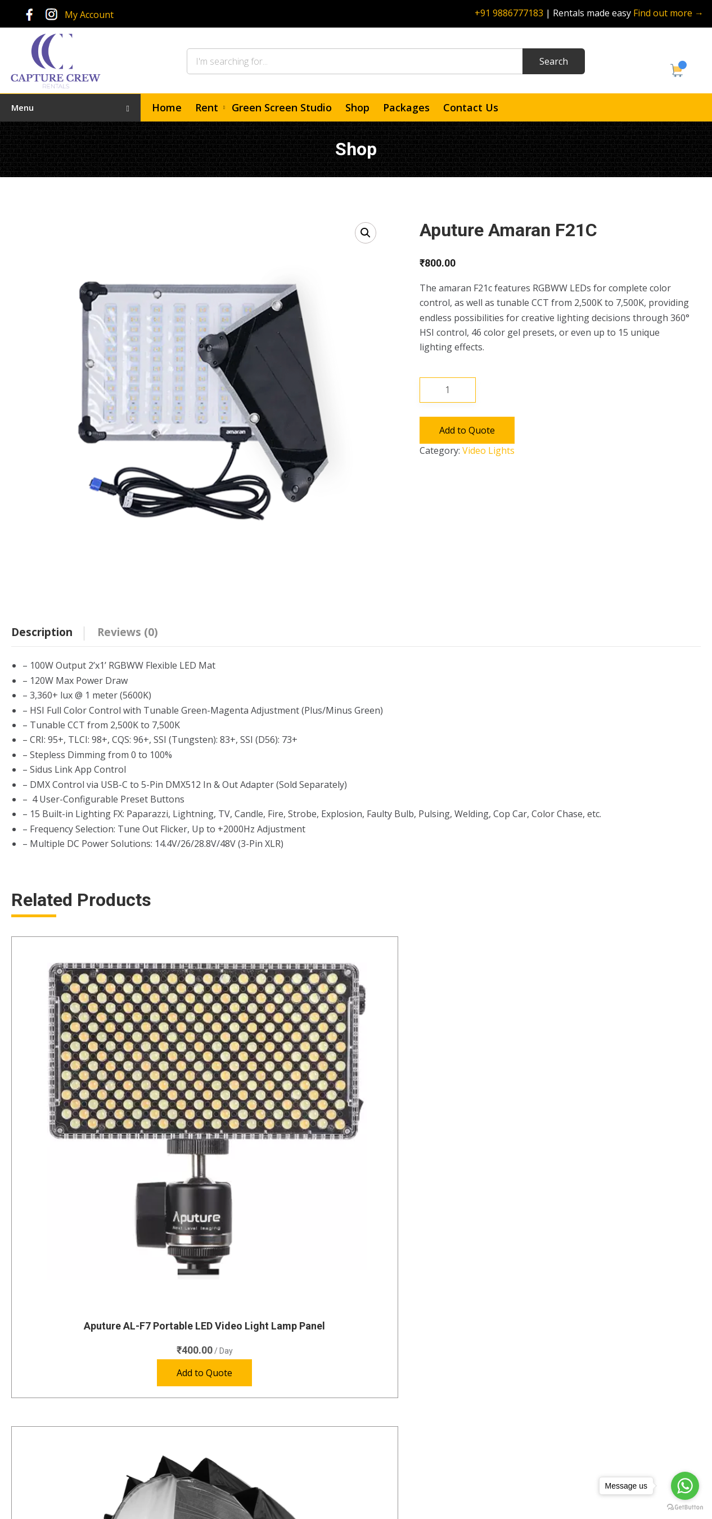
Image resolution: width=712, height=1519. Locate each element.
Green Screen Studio (282, 107)
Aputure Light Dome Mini (621, 1107)
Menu (70, 107)
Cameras (248, 1331)
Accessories (254, 1454)
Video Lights (488, 450)
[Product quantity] (448, 390)
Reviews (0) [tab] (127, 632)
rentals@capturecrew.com (613, 1422)
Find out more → (668, 13)
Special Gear (254, 1413)
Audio (242, 1352)
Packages (406, 107)
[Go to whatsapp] (685, 1486)
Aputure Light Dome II (268, 1107)
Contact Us (470, 107)
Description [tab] (42, 632)
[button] (365, 233)
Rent (206, 107)
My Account (89, 14)
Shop (357, 107)
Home (167, 107)
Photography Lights (268, 1392)
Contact (391, 1392)
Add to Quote (467, 430)
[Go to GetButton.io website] (685, 1507)
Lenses (245, 1372)
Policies (390, 1413)
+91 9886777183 (509, 13)
